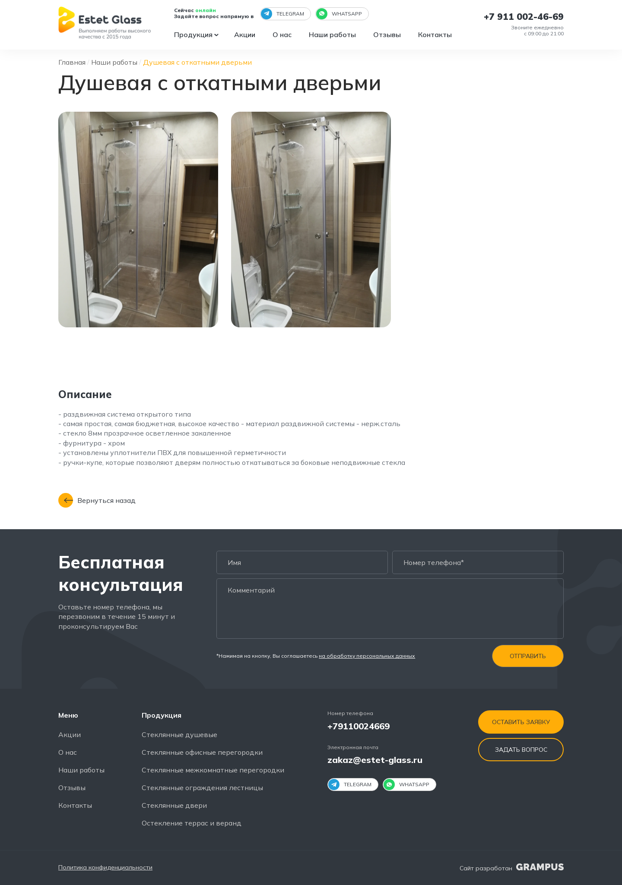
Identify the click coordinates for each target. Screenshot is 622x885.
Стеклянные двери (174, 805)
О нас (282, 34)
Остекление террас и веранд (191, 823)
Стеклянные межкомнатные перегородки (213, 770)
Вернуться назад (97, 500)
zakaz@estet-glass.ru (374, 760)
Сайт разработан (512, 868)
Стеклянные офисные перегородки (202, 752)
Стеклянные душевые (179, 734)
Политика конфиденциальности (105, 868)
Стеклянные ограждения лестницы (202, 787)
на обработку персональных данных (367, 656)
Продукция (194, 34)
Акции (245, 34)
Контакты (436, 34)
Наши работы (333, 34)
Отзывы (388, 34)
